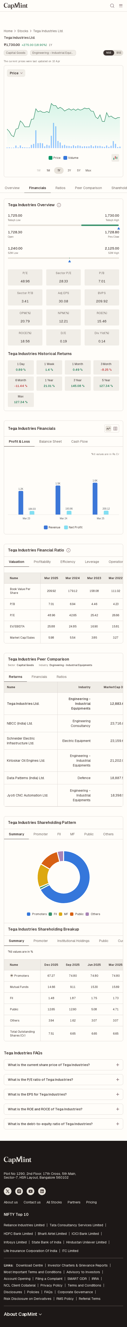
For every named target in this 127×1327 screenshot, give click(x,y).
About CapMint (23, 1314)
